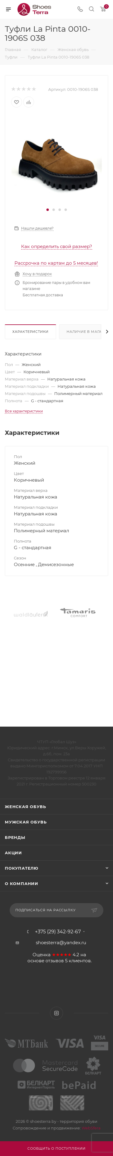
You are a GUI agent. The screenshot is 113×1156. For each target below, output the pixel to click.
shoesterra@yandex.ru (61, 942)
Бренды (15, 837)
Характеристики (30, 332)
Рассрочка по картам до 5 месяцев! (56, 263)
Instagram (56, 1013)
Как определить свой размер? (56, 246)
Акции (13, 852)
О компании (21, 883)
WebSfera (91, 1128)
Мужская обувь (25, 822)
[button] (48, 210)
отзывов (55, 960)
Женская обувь (25, 806)
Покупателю (21, 868)
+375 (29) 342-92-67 (58, 931)
